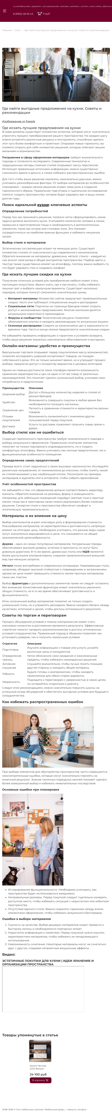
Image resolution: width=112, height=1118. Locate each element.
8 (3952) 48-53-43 (23, 13)
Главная (7, 30)
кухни (43, 205)
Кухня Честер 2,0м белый (13, 1067)
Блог (18, 30)
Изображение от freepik (18, 121)
